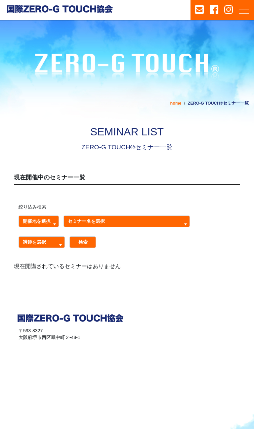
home (176, 103)
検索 (81, 242)
